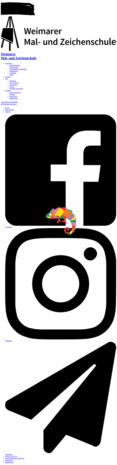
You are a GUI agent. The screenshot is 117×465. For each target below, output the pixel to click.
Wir (6, 79)
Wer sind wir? (14, 83)
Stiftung (12, 94)
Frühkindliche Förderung (18, 69)
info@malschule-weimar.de (14, 458)
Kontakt (8, 91)
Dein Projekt (13, 67)
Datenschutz (13, 98)
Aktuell (7, 77)
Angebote (8, 63)
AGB (11, 75)
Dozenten (12, 81)
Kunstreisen (13, 71)
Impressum (13, 96)
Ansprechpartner (15, 92)
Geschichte (13, 85)
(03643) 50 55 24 (11, 456)
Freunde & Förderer (16, 89)
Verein (11, 87)
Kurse (7, 108)
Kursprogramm (14, 65)
